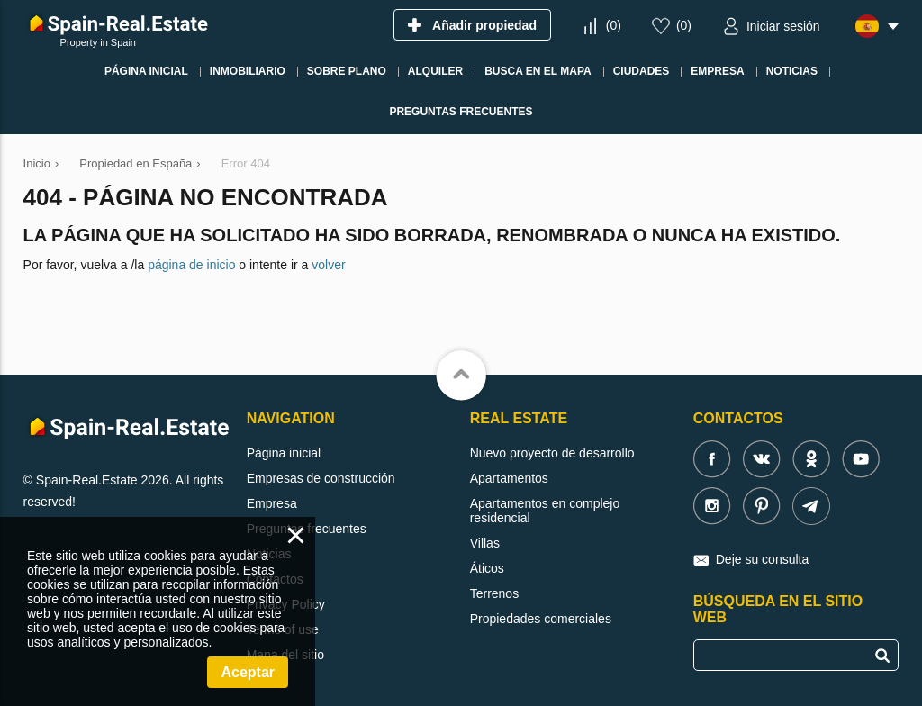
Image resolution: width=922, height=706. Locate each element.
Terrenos (494, 593)
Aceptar (248, 672)
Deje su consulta (762, 559)
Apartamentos (509, 478)
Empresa (272, 503)
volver (328, 265)
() (613, 25)
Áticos (487, 568)
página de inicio (191, 265)
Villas (485, 543)
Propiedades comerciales (540, 618)
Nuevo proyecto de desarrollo (552, 453)
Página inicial (284, 453)
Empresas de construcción (321, 478)
